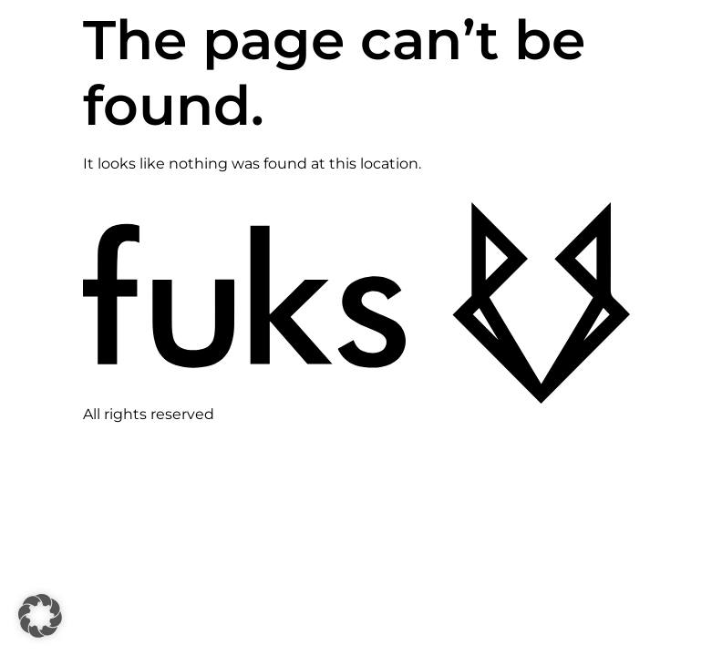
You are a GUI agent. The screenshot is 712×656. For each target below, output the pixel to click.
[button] (40, 616)
